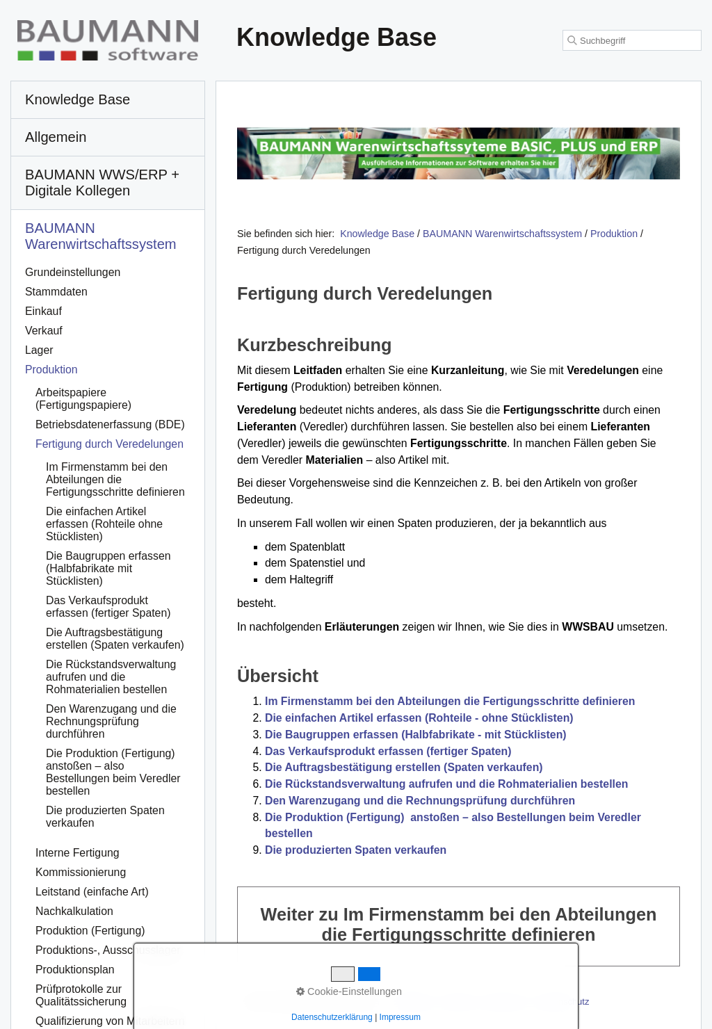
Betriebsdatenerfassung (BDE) (110, 424)
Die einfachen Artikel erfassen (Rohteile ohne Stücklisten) (104, 523)
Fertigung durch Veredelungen (109, 444)
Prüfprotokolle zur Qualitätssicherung (81, 995)
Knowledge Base (377, 233)
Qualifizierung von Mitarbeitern (110, 1021)
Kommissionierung (80, 872)
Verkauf (44, 331)
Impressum (505, 1001)
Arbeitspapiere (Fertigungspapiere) (83, 399)
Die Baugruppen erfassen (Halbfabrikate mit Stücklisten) (108, 568)
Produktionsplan (75, 969)
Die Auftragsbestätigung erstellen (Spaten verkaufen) (404, 767)
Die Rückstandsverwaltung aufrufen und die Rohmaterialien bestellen (446, 784)
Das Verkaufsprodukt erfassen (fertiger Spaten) (388, 751)
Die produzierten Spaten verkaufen (355, 850)
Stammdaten (56, 292)
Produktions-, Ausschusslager (108, 950)
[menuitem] (107, 100)
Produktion (51, 369)
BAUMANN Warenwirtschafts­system (101, 236)
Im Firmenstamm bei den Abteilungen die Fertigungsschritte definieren (450, 701)
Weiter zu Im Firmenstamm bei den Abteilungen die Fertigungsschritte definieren (458, 926)
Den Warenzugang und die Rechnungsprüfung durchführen (420, 801)
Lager (39, 350)
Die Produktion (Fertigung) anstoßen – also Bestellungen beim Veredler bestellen (113, 772)
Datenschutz (564, 1001)
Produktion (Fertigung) (90, 931)
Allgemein (56, 137)
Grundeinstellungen (72, 272)
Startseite (412, 1001)
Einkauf (43, 311)
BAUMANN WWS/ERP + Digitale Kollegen (102, 182)
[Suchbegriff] (632, 40)
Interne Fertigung (77, 853)
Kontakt (457, 1001)
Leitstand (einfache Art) (92, 892)
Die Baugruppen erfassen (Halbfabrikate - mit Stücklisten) (416, 734)
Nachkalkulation (74, 911)
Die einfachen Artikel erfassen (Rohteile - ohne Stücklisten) (419, 718)
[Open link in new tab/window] (458, 153)
